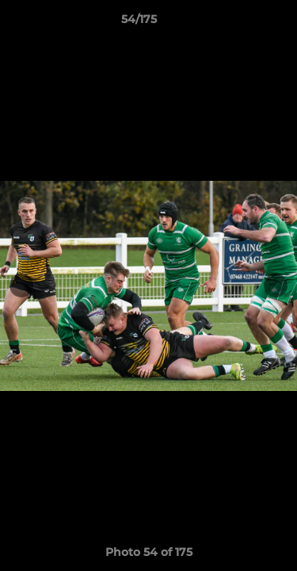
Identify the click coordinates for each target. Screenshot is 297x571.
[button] (239, 23)
